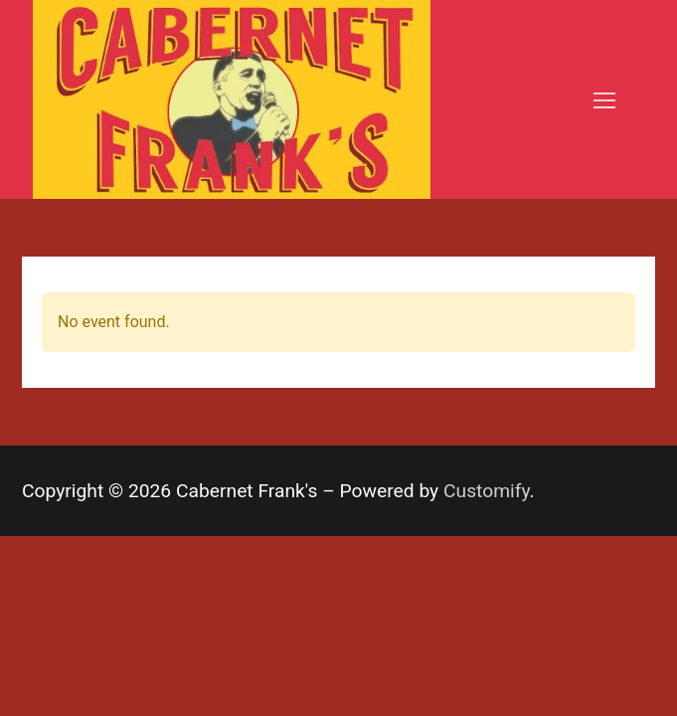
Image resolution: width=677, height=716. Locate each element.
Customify (486, 490)
